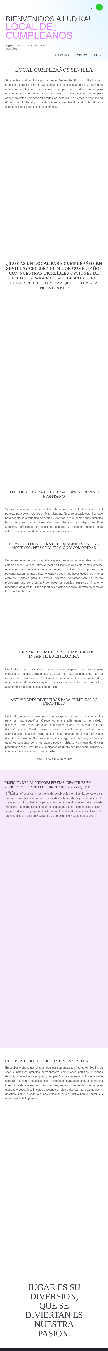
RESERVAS (54, 131)
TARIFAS (54, 143)
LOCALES (54, 120)
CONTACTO (54, 154)
